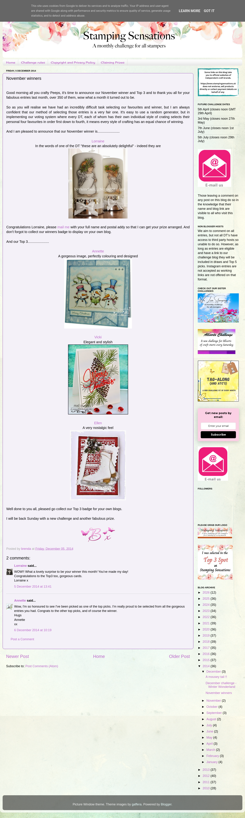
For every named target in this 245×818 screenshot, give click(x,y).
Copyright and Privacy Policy (73, 62)
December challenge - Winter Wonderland (221, 685)
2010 (207, 788)
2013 (207, 769)
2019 (207, 635)
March (211, 750)
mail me (63, 227)
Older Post (179, 656)
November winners (219, 693)
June (210, 731)
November (214, 700)
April (210, 743)
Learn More (189, 11)
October (212, 706)
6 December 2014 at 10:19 (32, 630)
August (211, 719)
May (209, 737)
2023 (207, 611)
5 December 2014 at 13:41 (32, 586)
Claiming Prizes (112, 62)
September (214, 713)
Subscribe (218, 434)
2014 (207, 666)
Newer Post (17, 656)
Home (10, 62)
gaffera (137, 804)
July (209, 725)
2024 (207, 605)
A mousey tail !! (216, 677)
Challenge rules (33, 62)
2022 (207, 617)
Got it (209, 11)
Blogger (166, 804)
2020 (207, 629)
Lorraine (98, 141)
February (213, 756)
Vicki (98, 337)
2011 (207, 782)
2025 (207, 598)
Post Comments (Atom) (41, 666)
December (214, 671)
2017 (207, 648)
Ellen (98, 423)
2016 (207, 654)
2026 (207, 592)
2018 (207, 641)
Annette (98, 251)
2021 (207, 623)
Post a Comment (22, 639)
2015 (207, 660)
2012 (207, 776)
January (212, 762)
